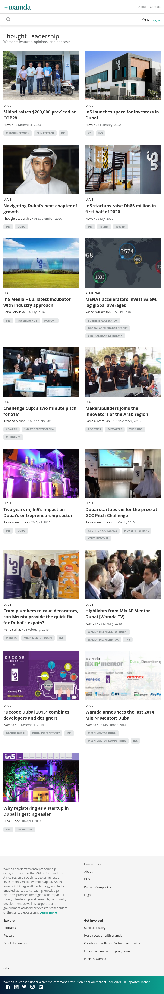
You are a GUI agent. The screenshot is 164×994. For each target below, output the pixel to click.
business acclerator (102, 320)
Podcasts (9, 928)
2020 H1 (121, 227)
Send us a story (94, 928)
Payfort (50, 320)
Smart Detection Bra (39, 429)
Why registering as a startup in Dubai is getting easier (36, 811)
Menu (145, 19)
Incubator (25, 829)
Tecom (104, 227)
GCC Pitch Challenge (102, 530)
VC (89, 133)
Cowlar (11, 429)
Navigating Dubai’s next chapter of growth (40, 209)
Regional (93, 293)
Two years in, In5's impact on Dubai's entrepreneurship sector (38, 512)
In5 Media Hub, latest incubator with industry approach (37, 302)
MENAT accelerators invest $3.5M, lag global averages (121, 302)
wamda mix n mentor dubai (107, 632)
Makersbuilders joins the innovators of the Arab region (116, 411)
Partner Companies (97, 887)
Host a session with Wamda (103, 935)
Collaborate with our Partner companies (112, 943)
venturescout (98, 538)
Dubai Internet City (46, 733)
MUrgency (13, 437)
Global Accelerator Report (107, 328)
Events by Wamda (15, 943)
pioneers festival (136, 530)
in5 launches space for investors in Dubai (122, 115)
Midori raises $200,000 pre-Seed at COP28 (39, 115)
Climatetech (45, 133)
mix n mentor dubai (38, 638)
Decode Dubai (15, 733)
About (142, 7)
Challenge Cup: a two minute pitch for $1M (39, 411)
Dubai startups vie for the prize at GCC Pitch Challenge (121, 512)
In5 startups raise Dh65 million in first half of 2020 (120, 209)
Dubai (22, 227)
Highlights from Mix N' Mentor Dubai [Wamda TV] (117, 614)
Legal (87, 895)
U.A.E (7, 106)
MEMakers (115, 429)
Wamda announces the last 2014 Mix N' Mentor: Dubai (119, 715)
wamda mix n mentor (103, 639)
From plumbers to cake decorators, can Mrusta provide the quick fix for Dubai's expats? (40, 617)
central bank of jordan (105, 336)
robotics (94, 429)
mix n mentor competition (107, 741)
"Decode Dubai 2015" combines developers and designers (36, 715)
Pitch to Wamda (95, 959)
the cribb (135, 429)
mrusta (11, 638)
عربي (157, 19)
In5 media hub (27, 320)
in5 (63, 133)
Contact (155, 7)
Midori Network (17, 133)
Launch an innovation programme (108, 951)
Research (9, 935)
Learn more (48, 912)
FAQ (87, 879)
